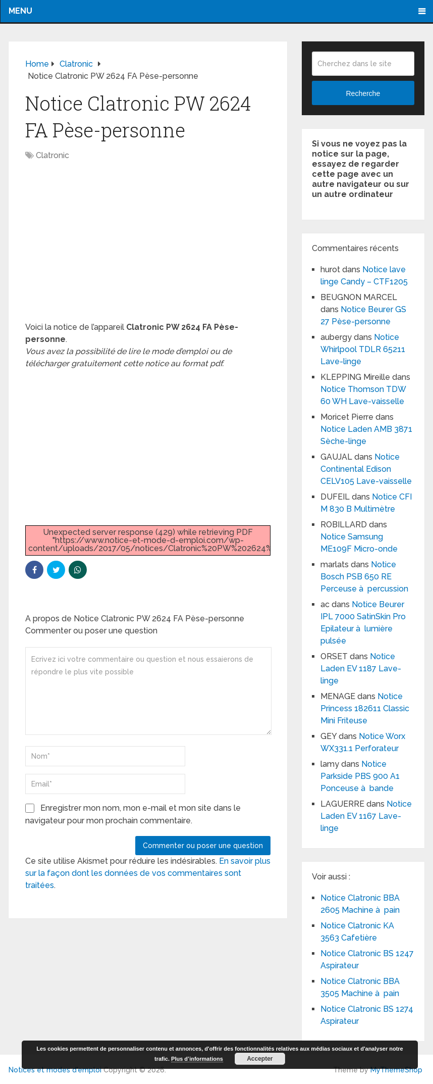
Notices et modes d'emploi (55, 1070)
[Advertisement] (147, 246)
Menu (20, 11)
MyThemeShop (396, 1070)
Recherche (363, 93)
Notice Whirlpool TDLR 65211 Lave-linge (362, 349)
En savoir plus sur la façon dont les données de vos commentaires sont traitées (147, 873)
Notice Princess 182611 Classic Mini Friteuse (364, 708)
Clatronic (52, 155)
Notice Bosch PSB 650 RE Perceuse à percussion (364, 577)
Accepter (260, 1058)
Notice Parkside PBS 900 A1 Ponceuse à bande (360, 776)
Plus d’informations (197, 1059)
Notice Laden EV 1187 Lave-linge (360, 668)
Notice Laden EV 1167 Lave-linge (366, 816)
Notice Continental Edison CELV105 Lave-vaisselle (366, 469)
